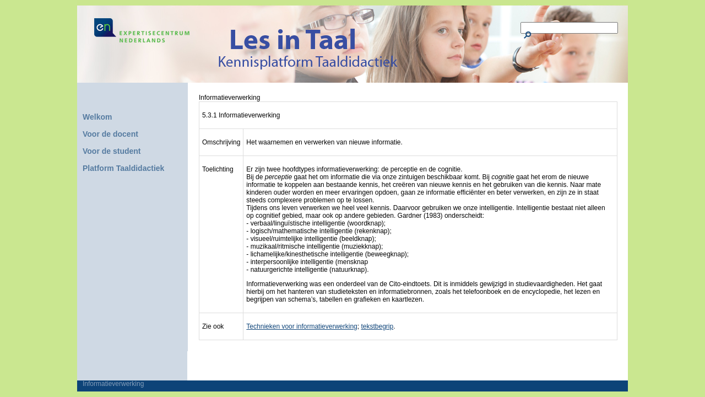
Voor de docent (110, 134)
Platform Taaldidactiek (123, 168)
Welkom (97, 116)
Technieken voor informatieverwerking (301, 326)
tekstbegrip (377, 326)
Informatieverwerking (113, 384)
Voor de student (112, 151)
